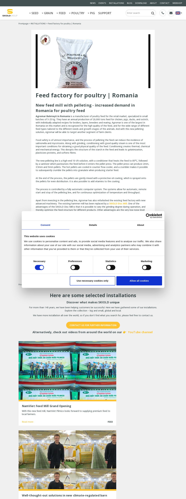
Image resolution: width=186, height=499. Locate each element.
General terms (26, 459)
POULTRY (76, 13)
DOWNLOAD (141, 3)
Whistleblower (48, 472)
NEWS (93, 3)
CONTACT (165, 3)
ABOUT (153, 3)
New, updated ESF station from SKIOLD (93, 470)
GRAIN (47, 13)
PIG (91, 13)
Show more (93, 423)
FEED (61, 13)
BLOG (129, 3)
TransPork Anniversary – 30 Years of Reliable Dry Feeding (91, 453)
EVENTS (102, 3)
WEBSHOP (177, 3)
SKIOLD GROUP (45, 489)
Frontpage (24, 23)
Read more (27, 412)
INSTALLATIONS (116, 3)
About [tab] (140, 225)
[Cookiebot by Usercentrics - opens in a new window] (148, 215)
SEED (33, 13)
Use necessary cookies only (92, 280)
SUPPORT (104, 13)
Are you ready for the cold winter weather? (89, 464)
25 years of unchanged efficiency (89, 474)
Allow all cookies (139, 280)
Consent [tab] (45, 225)
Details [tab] (93, 225)
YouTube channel (140, 332)
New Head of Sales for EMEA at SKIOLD (93, 458)
